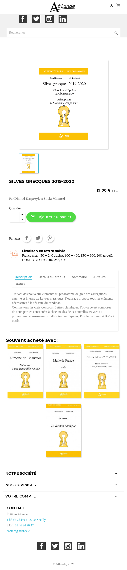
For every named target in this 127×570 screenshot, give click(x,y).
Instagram (49, 19)
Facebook (23, 19)
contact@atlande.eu (19, 531)
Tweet (37, 238)
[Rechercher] (63, 32)
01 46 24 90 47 (24, 525)
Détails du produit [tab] (52, 277)
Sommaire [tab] (79, 277)
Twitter (36, 19)
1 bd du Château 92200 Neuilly (26, 519)
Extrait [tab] (20, 283)
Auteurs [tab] (99, 277)
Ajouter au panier (51, 217)
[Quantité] (14, 217)
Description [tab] (23, 277)
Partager (26, 238)
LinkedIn (63, 19)
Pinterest (49, 238)
